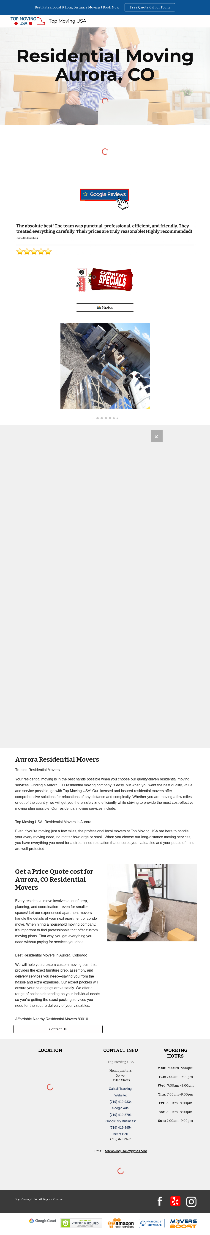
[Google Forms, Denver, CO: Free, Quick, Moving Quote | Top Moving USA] (105, 586)
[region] (105, 7)
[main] (105, 65)
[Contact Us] (58, 1029)
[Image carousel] (105, 371)
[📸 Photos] (105, 307)
